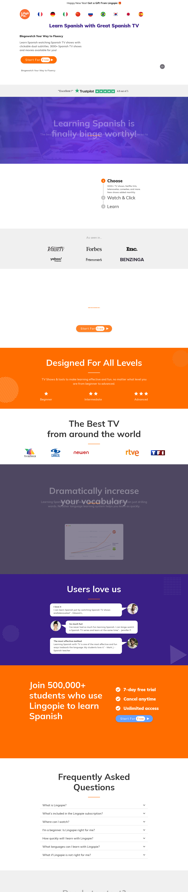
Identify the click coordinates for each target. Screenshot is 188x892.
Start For (37, 59)
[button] (94, 805)
